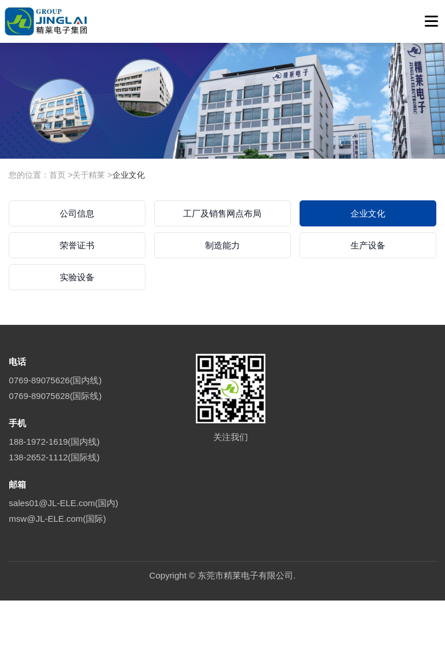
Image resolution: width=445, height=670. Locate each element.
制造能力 (222, 245)
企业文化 (128, 175)
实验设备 (77, 277)
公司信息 (77, 213)
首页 (57, 175)
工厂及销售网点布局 (222, 213)
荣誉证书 (77, 245)
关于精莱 (88, 175)
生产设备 (368, 245)
